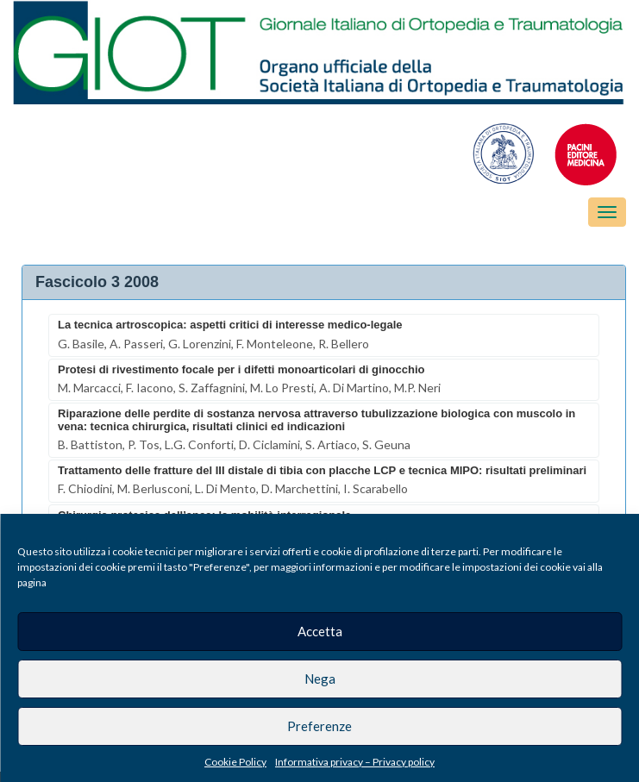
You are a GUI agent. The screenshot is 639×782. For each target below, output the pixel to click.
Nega (319, 678)
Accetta (320, 631)
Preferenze (319, 726)
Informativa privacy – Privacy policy (355, 761)
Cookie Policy (235, 761)
